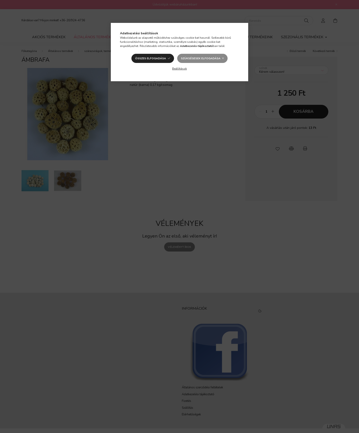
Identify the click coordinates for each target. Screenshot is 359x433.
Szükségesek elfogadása (200, 58)
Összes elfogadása (150, 58)
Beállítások (179, 68)
